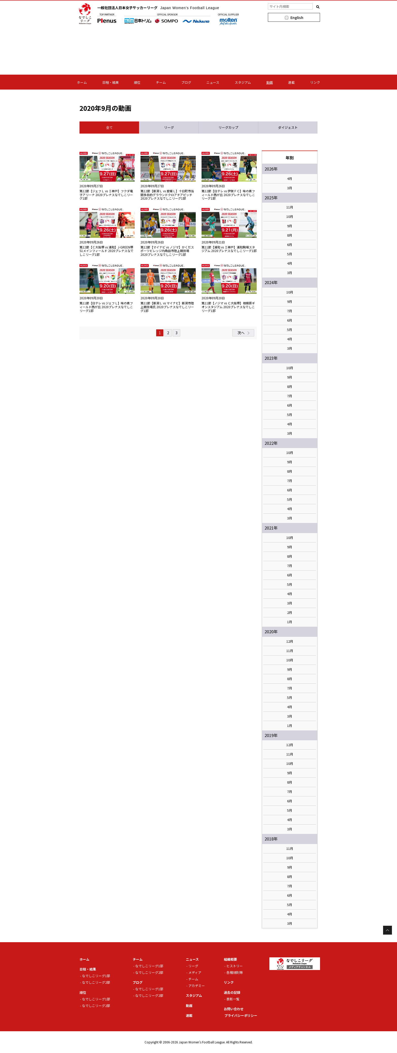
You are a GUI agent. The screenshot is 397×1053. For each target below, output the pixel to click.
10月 (289, 217)
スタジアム (243, 82)
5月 (289, 254)
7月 (289, 311)
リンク (315, 82)
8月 (289, 235)
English (296, 17)
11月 (289, 207)
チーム (161, 82)
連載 (291, 82)
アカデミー (196, 985)
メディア (194, 972)
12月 (289, 641)
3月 (289, 188)
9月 (289, 226)
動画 (269, 82)
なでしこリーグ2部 (96, 982)
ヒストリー (234, 965)
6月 (289, 245)
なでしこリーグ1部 (96, 975)
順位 (137, 82)
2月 (289, 612)
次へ (241, 332)
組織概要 (230, 959)
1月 (289, 622)
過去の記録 (232, 992)
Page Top (387, 930)
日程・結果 (110, 82)
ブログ (186, 82)
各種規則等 (234, 972)
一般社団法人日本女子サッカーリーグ (158, 7)
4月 (289, 179)
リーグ (193, 965)
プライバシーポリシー (240, 1015)
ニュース (212, 82)
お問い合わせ (234, 1008)
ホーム (82, 82)
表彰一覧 (233, 999)
